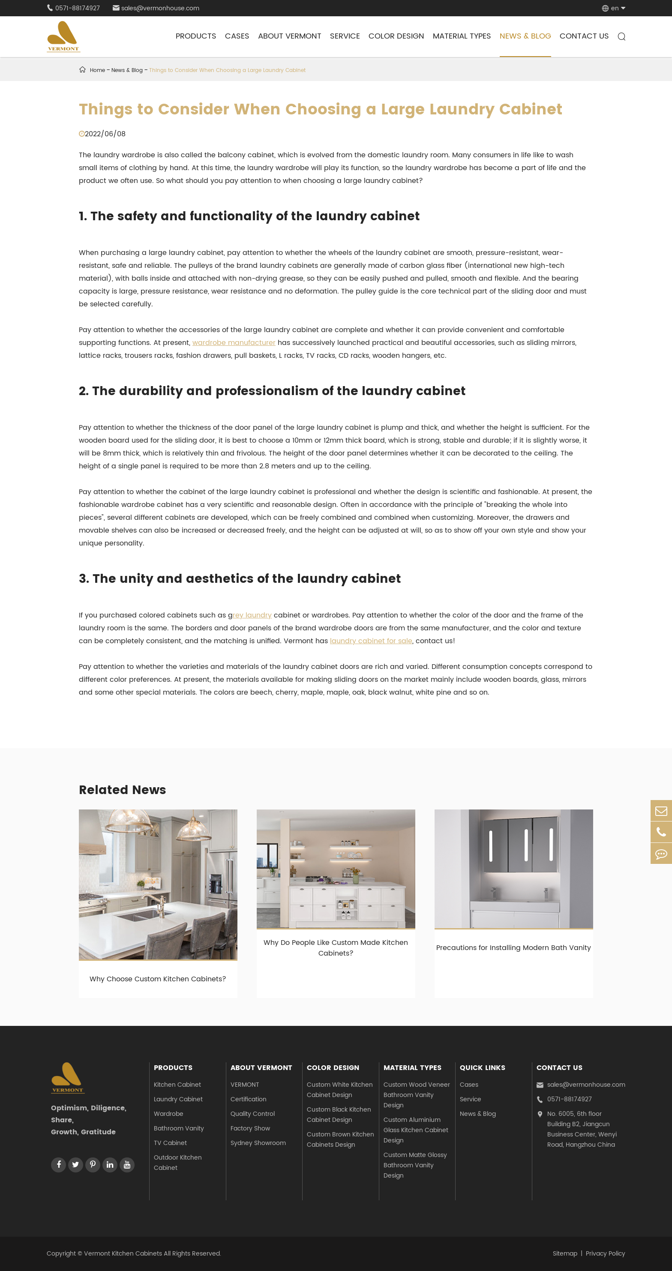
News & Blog (525, 36)
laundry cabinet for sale (371, 641)
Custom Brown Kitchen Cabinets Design (340, 1140)
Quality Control (253, 1114)
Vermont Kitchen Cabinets (123, 1254)
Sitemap (565, 1254)
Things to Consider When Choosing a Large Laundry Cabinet (227, 70)
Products (196, 36)
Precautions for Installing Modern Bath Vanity (513, 947)
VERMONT (245, 1085)
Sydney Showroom (258, 1143)
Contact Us (584, 36)
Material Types (462, 36)
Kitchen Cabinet (177, 1085)
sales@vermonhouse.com (156, 8)
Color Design (396, 36)
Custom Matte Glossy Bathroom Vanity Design (415, 1165)
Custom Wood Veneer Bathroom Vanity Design (417, 1095)
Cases (237, 36)
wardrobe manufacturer (234, 342)
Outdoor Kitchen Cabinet (178, 1163)
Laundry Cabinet (178, 1099)
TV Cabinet (170, 1143)
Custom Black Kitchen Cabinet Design (339, 1115)
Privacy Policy (605, 1254)
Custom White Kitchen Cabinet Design (340, 1090)
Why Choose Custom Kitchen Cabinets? (158, 979)
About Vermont (289, 36)
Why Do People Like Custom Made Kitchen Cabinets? (336, 948)
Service (345, 36)
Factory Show (250, 1128)
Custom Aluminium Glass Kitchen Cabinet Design (416, 1130)
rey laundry (252, 615)
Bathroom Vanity (179, 1128)
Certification (249, 1099)
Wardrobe (168, 1114)
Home (97, 70)
